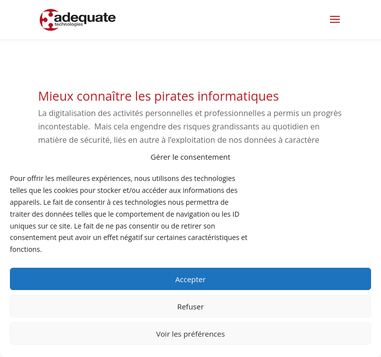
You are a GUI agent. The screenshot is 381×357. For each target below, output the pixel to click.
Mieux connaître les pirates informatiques (158, 95)
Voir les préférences (190, 334)
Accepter (190, 279)
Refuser (190, 306)
